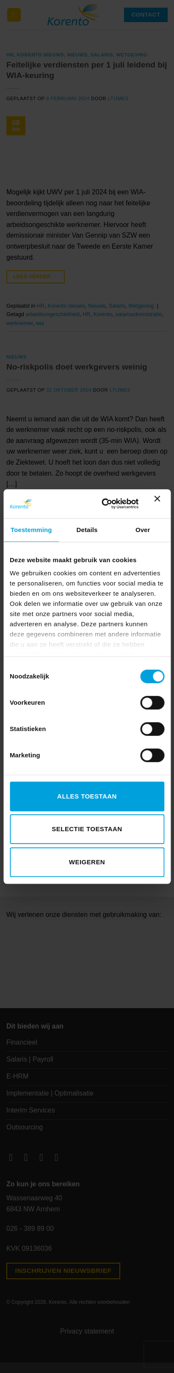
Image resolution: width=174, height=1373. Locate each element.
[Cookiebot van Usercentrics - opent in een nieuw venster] (103, 503)
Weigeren (87, 862)
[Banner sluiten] (159, 504)
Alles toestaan (87, 796)
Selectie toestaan (87, 828)
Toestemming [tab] (31, 529)
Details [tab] (87, 529)
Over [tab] (142, 529)
